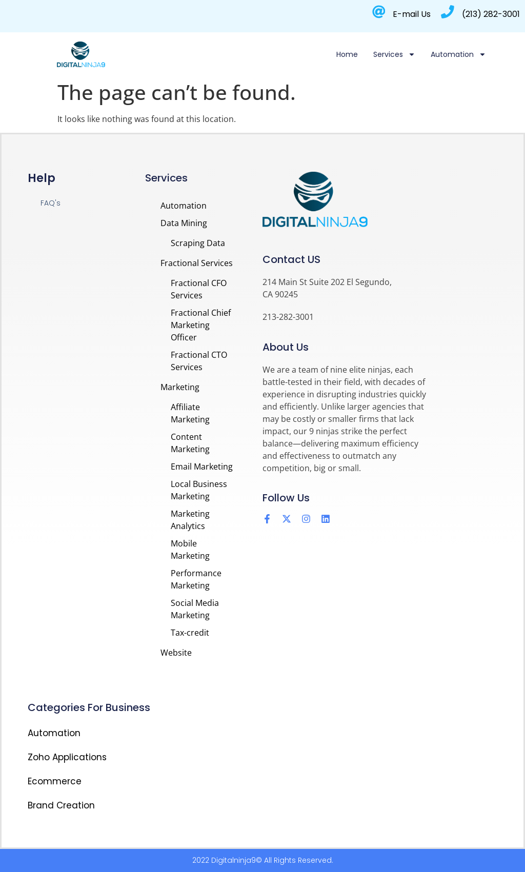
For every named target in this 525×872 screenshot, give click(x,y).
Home (347, 54)
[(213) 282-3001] (447, 11)
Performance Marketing (196, 579)
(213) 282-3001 (491, 14)
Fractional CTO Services (199, 361)
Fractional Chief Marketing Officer (201, 325)
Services (394, 54)
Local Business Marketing (199, 490)
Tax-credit (190, 632)
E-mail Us (412, 14)
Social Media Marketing (195, 609)
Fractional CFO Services (199, 289)
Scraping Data (198, 243)
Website (176, 652)
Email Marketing (202, 466)
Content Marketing (190, 443)
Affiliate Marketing (190, 413)
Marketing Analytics (190, 520)
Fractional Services (196, 263)
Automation (458, 54)
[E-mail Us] (378, 11)
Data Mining (183, 223)
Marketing (179, 387)
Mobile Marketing (190, 549)
